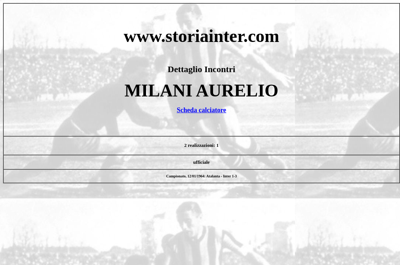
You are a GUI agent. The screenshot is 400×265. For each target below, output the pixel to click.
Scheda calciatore (201, 110)
